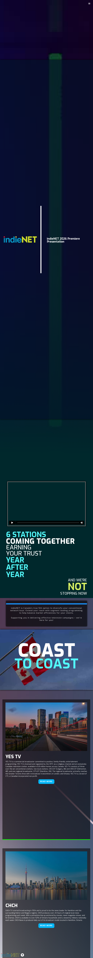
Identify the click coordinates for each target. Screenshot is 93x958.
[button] (89, 3)
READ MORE (46, 781)
